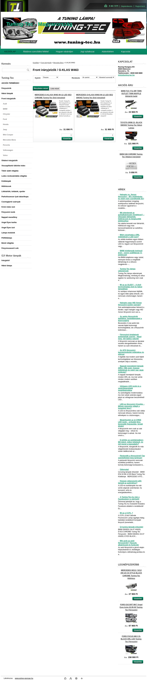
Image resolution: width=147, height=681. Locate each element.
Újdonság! (123, 469)
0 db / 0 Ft (113, 6)
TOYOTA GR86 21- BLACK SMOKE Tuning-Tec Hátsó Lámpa (131, 125)
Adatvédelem (108, 51)
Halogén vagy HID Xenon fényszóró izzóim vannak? (130, 304)
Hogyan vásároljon (64, 51)
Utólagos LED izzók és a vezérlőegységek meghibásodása (129, 388)
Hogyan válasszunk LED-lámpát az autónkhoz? (130, 482)
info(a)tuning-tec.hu (126, 75)
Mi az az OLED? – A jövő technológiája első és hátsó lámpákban (130, 287)
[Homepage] (10, 52)
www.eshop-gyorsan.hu (24, 678)
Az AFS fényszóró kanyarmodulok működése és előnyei (131, 352)
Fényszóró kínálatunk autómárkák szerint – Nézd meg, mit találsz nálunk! (129, 337)
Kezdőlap (36, 63)
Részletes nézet (41, 88)
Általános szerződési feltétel (36, 51)
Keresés (6, 63)
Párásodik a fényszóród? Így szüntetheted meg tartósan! (131, 457)
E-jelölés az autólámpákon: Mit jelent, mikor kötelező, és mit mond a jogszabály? (131, 442)
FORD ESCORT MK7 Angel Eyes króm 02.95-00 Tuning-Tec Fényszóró (131, 607)
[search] (27, 70)
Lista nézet (54, 89)
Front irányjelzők (46, 63)
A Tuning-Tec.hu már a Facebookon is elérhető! (129, 498)
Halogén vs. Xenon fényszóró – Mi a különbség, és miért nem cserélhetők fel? (131, 197)
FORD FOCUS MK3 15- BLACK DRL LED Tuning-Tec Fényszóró (131, 639)
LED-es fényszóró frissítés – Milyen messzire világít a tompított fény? (131, 406)
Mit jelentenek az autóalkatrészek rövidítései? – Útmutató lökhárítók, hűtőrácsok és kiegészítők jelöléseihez (131, 217)
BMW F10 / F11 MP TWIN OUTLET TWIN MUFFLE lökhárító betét (131, 93)
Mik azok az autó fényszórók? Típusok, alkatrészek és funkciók (128, 543)
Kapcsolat (125, 51)
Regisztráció (140, 6)
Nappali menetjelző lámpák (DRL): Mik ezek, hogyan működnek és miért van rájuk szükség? (131, 369)
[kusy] (66, 135)
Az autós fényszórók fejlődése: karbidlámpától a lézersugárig (130, 318)
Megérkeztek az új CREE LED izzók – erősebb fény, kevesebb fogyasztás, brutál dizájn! (130, 423)
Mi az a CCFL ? (125, 513)
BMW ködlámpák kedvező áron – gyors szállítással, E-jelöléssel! (130, 253)
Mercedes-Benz (58, 63)
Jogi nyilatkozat (87, 51)
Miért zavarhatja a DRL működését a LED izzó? (129, 236)
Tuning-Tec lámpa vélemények (126, 270)
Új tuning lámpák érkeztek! (130, 527)
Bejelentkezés (126, 6)
